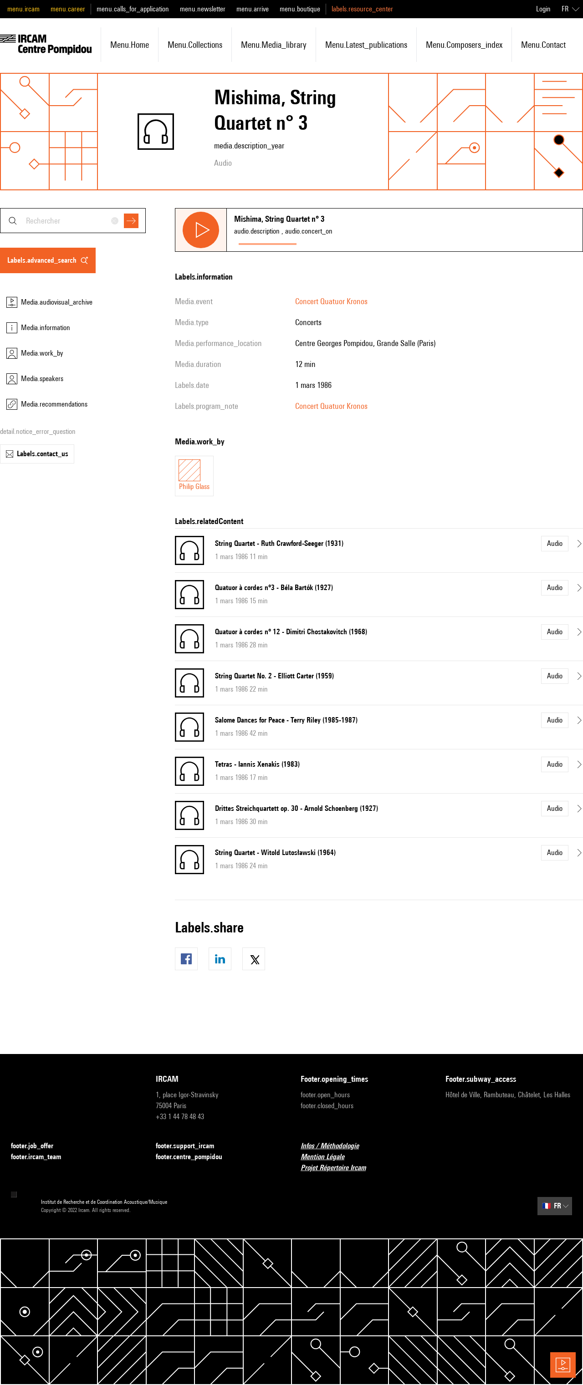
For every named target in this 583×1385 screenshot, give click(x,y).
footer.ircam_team (41, 1157)
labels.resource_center (362, 9)
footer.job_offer (37, 1146)
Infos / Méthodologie (335, 1146)
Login (543, 9)
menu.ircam (23, 9)
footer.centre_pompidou (194, 1157)
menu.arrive (252, 9)
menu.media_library (274, 45)
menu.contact (543, 45)
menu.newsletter (202, 9)
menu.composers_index (464, 45)
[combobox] (73, 220)
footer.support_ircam (190, 1146)
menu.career (68, 9)
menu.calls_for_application (133, 9)
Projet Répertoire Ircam (339, 1168)
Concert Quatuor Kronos (331, 301)
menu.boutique (300, 9)
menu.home (129, 45)
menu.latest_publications (366, 45)
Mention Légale (328, 1157)
